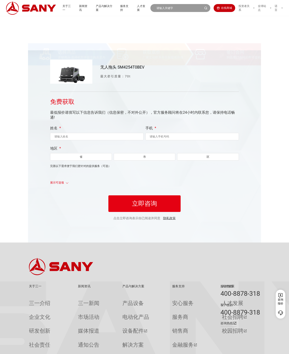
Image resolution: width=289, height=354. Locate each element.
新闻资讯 (82, 8)
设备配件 (106, 314)
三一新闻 (70, 299)
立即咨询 (144, 212)
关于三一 (64, 8)
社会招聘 (188, 307)
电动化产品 (107, 307)
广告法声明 (254, 348)
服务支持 (125, 8)
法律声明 (240, 348)
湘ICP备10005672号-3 (79, 348)
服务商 (150, 307)
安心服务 (151, 299)
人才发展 (142, 8)
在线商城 (221, 8)
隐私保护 (227, 348)
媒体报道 (70, 314)
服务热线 (226, 286)
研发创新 (34, 314)
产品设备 (106, 299)
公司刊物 (34, 336)
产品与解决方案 (104, 8)
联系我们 (214, 348)
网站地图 (201, 348)
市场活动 (70, 307)
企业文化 (34, 307)
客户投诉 (226, 305)
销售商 (150, 314)
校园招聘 (188, 314)
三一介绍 (34, 299)
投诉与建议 (152, 336)
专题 (68, 336)
